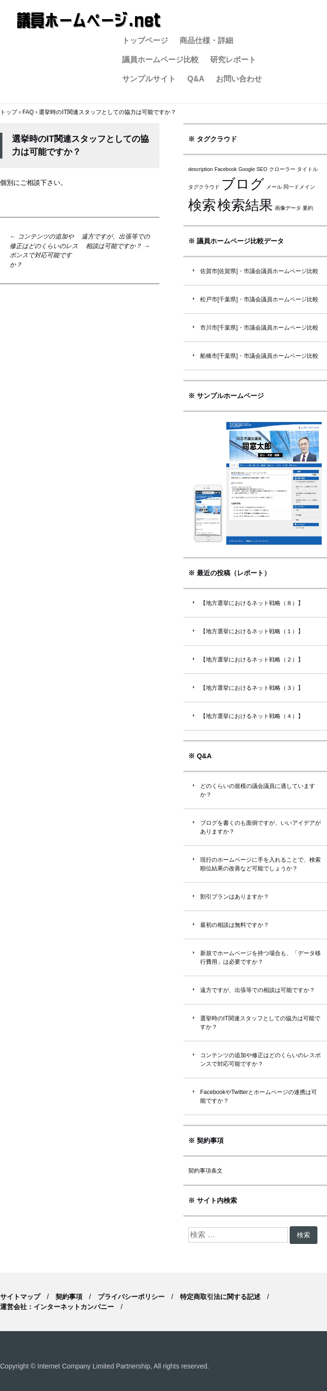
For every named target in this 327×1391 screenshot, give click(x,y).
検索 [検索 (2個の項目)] (202, 205)
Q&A (195, 79)
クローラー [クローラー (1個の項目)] (282, 169)
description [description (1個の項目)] (200, 169)
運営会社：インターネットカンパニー (57, 1307)
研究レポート (233, 60)
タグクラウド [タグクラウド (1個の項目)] (204, 187)
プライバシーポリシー (131, 1296)
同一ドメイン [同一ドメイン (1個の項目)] (299, 187)
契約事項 (69, 1296)
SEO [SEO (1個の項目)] (262, 169)
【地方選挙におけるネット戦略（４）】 (252, 716)
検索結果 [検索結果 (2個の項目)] (245, 205)
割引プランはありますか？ (234, 896)
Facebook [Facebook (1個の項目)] (225, 169)
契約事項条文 (205, 1170)
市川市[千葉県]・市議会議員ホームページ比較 (259, 327)
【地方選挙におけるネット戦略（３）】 (252, 687)
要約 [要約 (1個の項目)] (308, 208)
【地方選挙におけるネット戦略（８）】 (252, 603)
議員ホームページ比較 (160, 60)
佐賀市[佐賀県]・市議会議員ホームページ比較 (259, 271)
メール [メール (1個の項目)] (274, 187)
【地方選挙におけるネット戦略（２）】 (252, 659)
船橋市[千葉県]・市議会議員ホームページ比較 (259, 356)
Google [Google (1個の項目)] (246, 169)
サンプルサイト (149, 79)
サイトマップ (20, 1296)
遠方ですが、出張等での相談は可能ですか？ (257, 990)
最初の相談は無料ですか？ (234, 925)
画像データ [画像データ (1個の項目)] (288, 208)
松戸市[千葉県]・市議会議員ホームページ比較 (259, 299)
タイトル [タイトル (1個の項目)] (307, 169)
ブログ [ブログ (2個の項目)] (242, 184)
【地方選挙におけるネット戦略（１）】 (252, 631)
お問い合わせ (239, 79)
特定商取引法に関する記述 (220, 1296)
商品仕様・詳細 (206, 40)
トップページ (145, 40)
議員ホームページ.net (88, 20)
